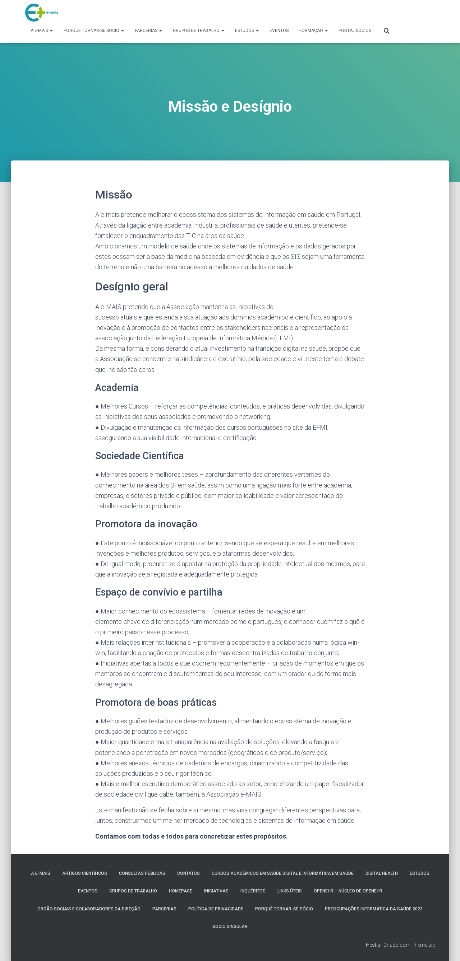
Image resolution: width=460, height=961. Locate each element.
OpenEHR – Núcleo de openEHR (348, 891)
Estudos (247, 30)
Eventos (279, 30)
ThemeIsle (423, 945)
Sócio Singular (230, 926)
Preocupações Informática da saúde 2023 (374, 908)
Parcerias (148, 30)
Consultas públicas (142, 873)
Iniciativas (216, 891)
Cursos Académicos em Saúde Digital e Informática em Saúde (283, 873)
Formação (313, 30)
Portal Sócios (355, 30)
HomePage (180, 891)
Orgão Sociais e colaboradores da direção (89, 908)
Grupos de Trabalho (198, 30)
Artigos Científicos (84, 873)
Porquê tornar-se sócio (94, 30)
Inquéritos (253, 891)
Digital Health (381, 873)
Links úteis (289, 891)
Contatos (188, 873)
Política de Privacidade (215, 908)
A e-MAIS (42, 30)
